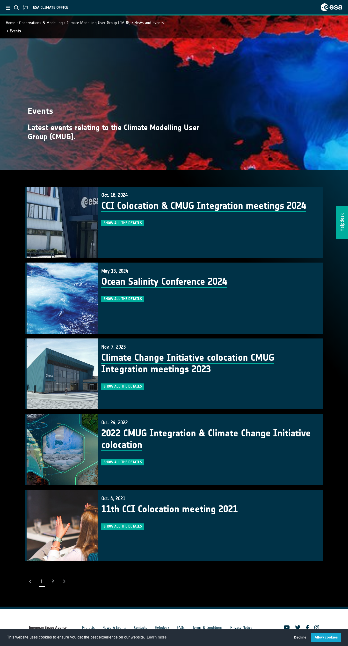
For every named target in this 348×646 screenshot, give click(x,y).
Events (15, 31)
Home (10, 22)
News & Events (114, 627)
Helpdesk (162, 627)
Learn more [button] (157, 637)
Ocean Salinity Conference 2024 (164, 281)
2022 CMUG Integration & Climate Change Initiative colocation (206, 439)
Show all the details (123, 223)
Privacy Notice (241, 627)
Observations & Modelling (41, 22)
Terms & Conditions (207, 627)
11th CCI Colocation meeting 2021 (169, 509)
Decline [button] (300, 637)
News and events (149, 22)
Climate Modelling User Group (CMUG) (98, 22)
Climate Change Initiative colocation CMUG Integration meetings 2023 (187, 363)
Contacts (140, 627)
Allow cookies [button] (326, 637)
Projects (88, 627)
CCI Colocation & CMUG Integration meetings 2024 (203, 206)
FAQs (181, 627)
